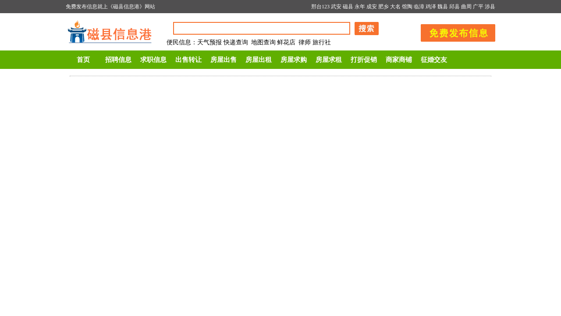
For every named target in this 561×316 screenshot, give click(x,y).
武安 (336, 7)
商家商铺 (399, 59)
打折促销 (364, 59)
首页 (83, 59)
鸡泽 (431, 7)
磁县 (348, 7)
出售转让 (188, 59)
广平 (478, 7)
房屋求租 (329, 59)
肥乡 (383, 7)
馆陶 (407, 7)
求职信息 (153, 59)
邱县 (454, 7)
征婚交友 (434, 59)
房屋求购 (293, 59)
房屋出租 (258, 59)
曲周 (466, 7)
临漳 (419, 7)
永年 (360, 7)
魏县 (442, 7)
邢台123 (320, 7)
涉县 (490, 7)
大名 (395, 7)
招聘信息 (118, 59)
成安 (371, 7)
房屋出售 (223, 59)
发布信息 (453, 31)
